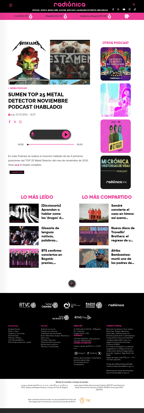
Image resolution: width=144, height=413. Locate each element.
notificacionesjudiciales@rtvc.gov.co (120, 366)
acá (17, 164)
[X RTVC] (100, 353)
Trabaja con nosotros (49, 331)
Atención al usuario (48, 329)
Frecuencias (102, 10)
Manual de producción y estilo (19, 342)
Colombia (15, 243)
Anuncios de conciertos (21, 266)
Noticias (36, 10)
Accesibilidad (79, 364)
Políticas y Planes (14, 338)
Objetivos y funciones (16, 333)
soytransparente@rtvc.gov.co (117, 373)
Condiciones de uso (81, 362)
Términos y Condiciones (49, 347)
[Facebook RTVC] (91, 353)
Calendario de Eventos (86, 10)
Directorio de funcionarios (50, 342)
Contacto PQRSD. (113, 344)
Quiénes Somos (14, 329)
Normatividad (13, 336)
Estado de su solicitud (49, 344)
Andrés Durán (17, 172)
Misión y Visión (13, 331)
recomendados (17, 221)
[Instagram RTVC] (80, 353)
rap (83, 266)
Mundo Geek (53, 10)
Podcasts (71, 10)
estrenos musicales (89, 221)
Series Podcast (18, 88)
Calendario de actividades (51, 333)
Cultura (62, 10)
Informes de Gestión (16, 340)
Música (44, 10)
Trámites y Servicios (48, 340)
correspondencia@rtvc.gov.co (118, 340)
